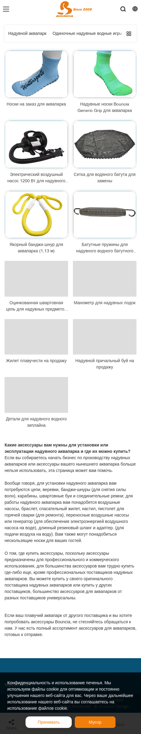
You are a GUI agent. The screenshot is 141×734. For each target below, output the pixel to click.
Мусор (95, 722)
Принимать (49, 722)
